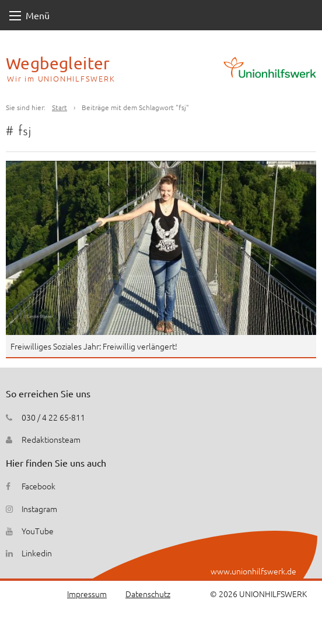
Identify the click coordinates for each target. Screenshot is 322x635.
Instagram (39, 508)
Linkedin (37, 553)
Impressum (87, 593)
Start (59, 107)
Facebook (38, 486)
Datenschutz (147, 593)
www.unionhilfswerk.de (253, 571)
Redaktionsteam (51, 439)
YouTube (38, 531)
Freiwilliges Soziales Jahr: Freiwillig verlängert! (93, 346)
